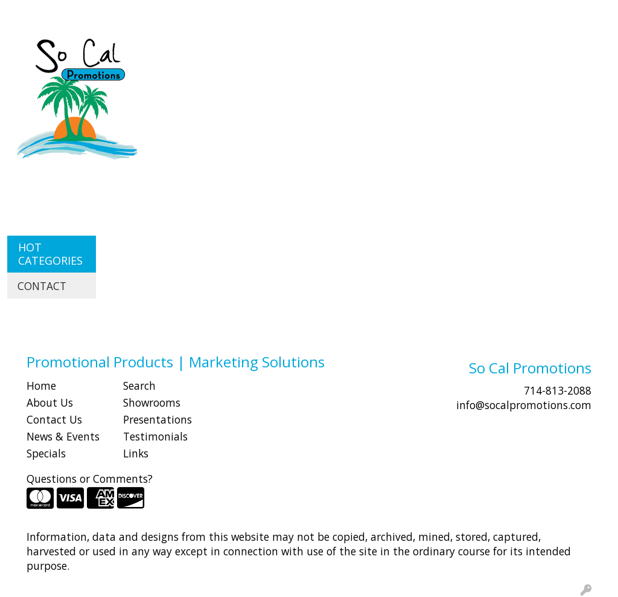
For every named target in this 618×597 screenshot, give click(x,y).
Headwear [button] (451, 53)
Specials (46, 453)
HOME (25, 13)
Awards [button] (236, 53)
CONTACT (163, 13)
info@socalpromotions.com (523, 405)
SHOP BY (111, 13)
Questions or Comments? (90, 478)
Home (41, 385)
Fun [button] (396, 53)
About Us (50, 402)
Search (391, 13)
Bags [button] (286, 53)
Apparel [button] (178, 53)
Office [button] (563, 53)
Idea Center (221, 13)
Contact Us (54, 419)
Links (135, 453)
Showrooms (151, 402)
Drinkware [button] (342, 53)
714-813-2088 (557, 390)
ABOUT (66, 13)
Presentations (157, 419)
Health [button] (512, 53)
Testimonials (155, 436)
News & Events (63, 436)
